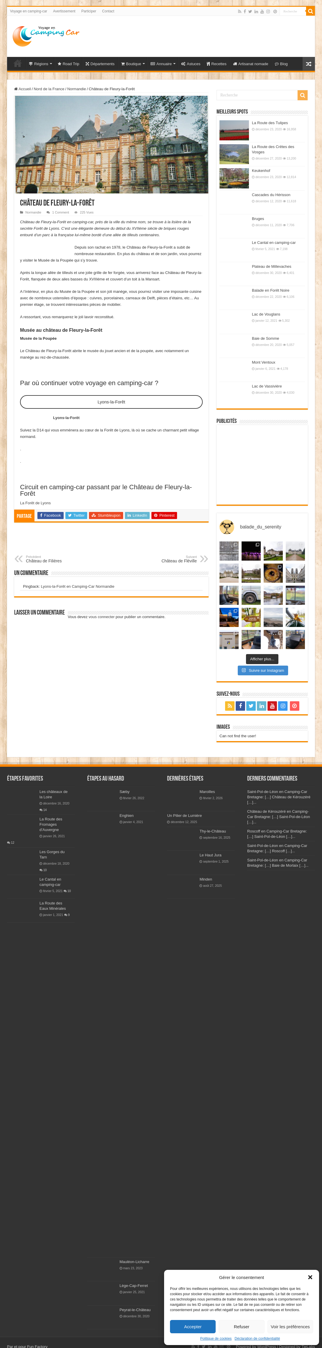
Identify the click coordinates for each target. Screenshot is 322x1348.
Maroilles (207, 791)
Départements (100, 64)
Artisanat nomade (250, 64)
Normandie (76, 89)
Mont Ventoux (263, 362)
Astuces (190, 64)
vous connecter (102, 617)
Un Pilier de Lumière (184, 815)
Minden (205, 879)
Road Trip (68, 64)
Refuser (242, 1326)
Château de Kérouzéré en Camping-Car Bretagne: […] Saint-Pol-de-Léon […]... (278, 816)
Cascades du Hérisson (271, 195)
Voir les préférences (290, 1326)
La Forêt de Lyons (35, 503)
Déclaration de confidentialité (257, 1338)
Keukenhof (261, 170)
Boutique (131, 64)
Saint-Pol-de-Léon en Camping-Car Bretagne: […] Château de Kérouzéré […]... (279, 796)
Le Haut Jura (210, 855)
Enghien (127, 815)
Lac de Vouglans (266, 314)
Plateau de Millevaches (271, 266)
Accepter (193, 1326)
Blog (281, 64)
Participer (88, 11)
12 (12, 842)
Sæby (125, 791)
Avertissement (64, 11)
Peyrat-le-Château (135, 1310)
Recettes (216, 64)
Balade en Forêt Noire (270, 290)
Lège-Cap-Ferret (134, 1285)
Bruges (258, 218)
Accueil (22, 89)
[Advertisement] (203, 35)
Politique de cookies (216, 1338)
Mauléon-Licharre (134, 1262)
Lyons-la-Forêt (111, 402)
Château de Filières (56, 559)
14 (45, 810)
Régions (38, 64)
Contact (108, 11)
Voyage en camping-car (28, 11)
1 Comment (60, 212)
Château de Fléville (166, 559)
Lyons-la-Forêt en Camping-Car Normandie (78, 586)
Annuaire (161, 64)
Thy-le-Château (212, 831)
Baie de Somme (265, 338)
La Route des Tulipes (270, 123)
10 (45, 870)
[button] (310, 1277)
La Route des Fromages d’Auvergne (50, 824)
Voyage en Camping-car (17, 63)
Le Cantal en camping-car (274, 242)
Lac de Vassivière (267, 386)
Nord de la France (49, 89)
